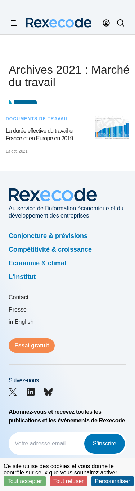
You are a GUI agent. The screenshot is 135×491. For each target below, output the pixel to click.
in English (21, 322)
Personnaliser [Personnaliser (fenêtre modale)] (112, 481)
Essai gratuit (31, 345)
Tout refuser (68, 481)
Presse (18, 310)
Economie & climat (38, 263)
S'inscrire (104, 443)
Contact (18, 297)
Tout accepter (25, 481)
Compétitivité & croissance (50, 249)
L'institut (22, 276)
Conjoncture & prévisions (48, 235)
